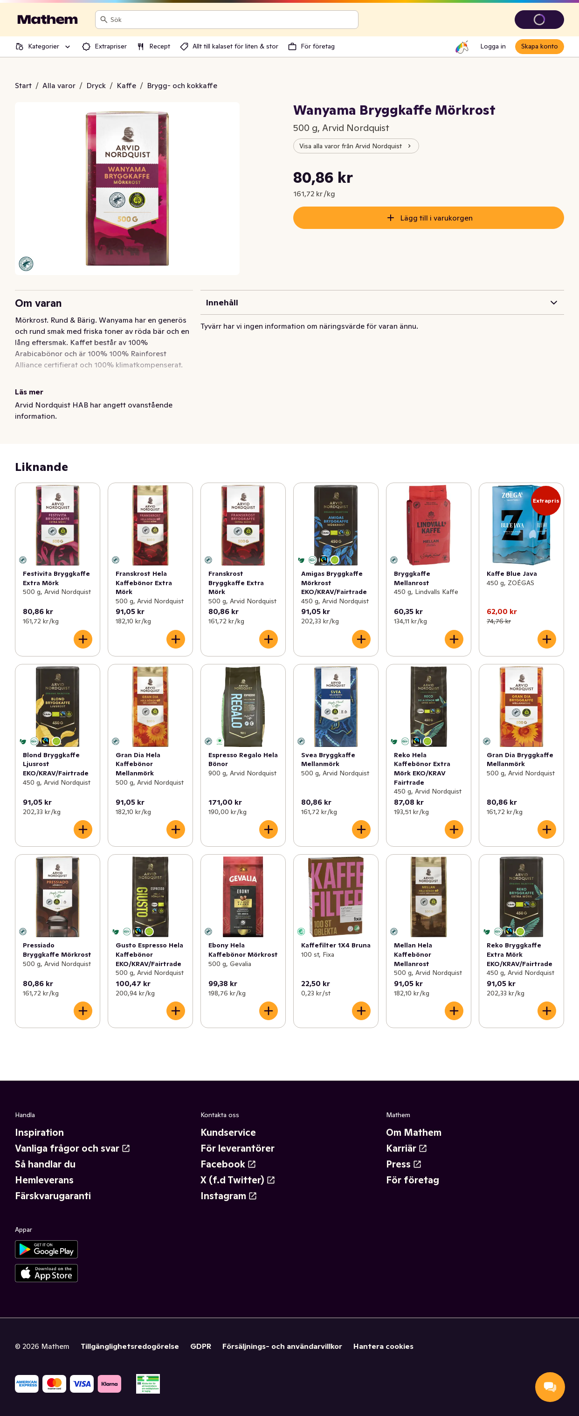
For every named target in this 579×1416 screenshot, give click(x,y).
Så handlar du (45, 1164)
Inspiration (39, 1132)
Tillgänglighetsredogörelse (130, 1346)
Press (404, 1164)
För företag (412, 1180)
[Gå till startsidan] (47, 19)
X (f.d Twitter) (238, 1180)
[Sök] (104, 19)
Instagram (228, 1196)
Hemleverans (44, 1180)
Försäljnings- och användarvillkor (282, 1346)
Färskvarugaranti (53, 1196)
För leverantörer (237, 1148)
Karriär (406, 1148)
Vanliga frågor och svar (73, 1148)
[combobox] (232, 19)
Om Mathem (413, 1132)
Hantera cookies (383, 1346)
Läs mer (29, 391)
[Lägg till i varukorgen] (83, 639)
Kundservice (228, 1132)
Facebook (228, 1164)
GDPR (200, 1346)
